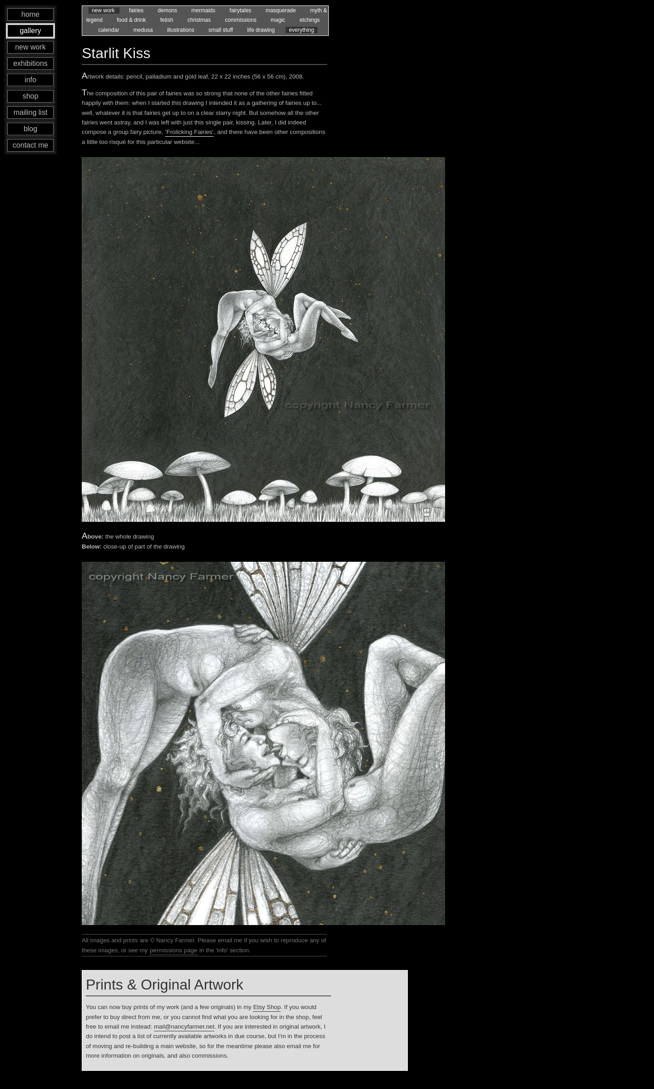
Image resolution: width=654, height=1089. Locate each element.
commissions (241, 20)
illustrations (181, 30)
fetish (167, 20)
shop (31, 96)
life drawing (261, 30)
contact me (30, 145)
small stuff (221, 30)
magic (279, 20)
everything (301, 30)
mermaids (204, 10)
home (30, 14)
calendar (109, 30)
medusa (144, 30)
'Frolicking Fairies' (189, 132)
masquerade (281, 10)
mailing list (31, 112)
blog (30, 129)
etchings (309, 20)
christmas (200, 20)
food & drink (132, 20)
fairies (137, 10)
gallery (30, 31)
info (30, 80)
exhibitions (30, 63)
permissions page (173, 950)
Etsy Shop (267, 1007)
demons (168, 10)
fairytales (241, 10)
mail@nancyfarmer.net (184, 1026)
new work (104, 10)
